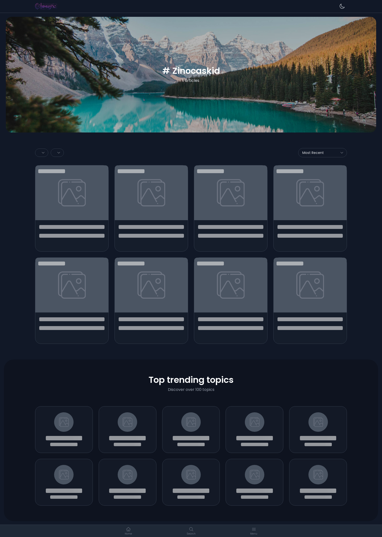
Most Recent (323, 152)
